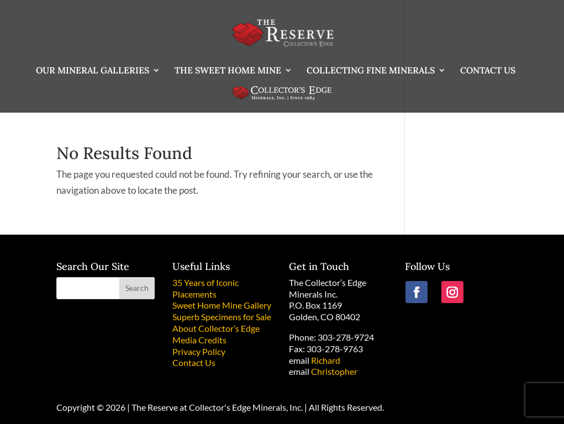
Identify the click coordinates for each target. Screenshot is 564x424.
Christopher (334, 371)
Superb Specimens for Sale (221, 316)
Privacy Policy (198, 351)
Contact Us (193, 362)
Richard (325, 360)
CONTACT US (487, 71)
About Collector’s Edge (216, 328)
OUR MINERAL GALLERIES (92, 71)
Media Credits (199, 340)
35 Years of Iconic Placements (205, 288)
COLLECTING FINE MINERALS (371, 71)
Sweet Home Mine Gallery (221, 305)
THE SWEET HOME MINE (228, 71)
